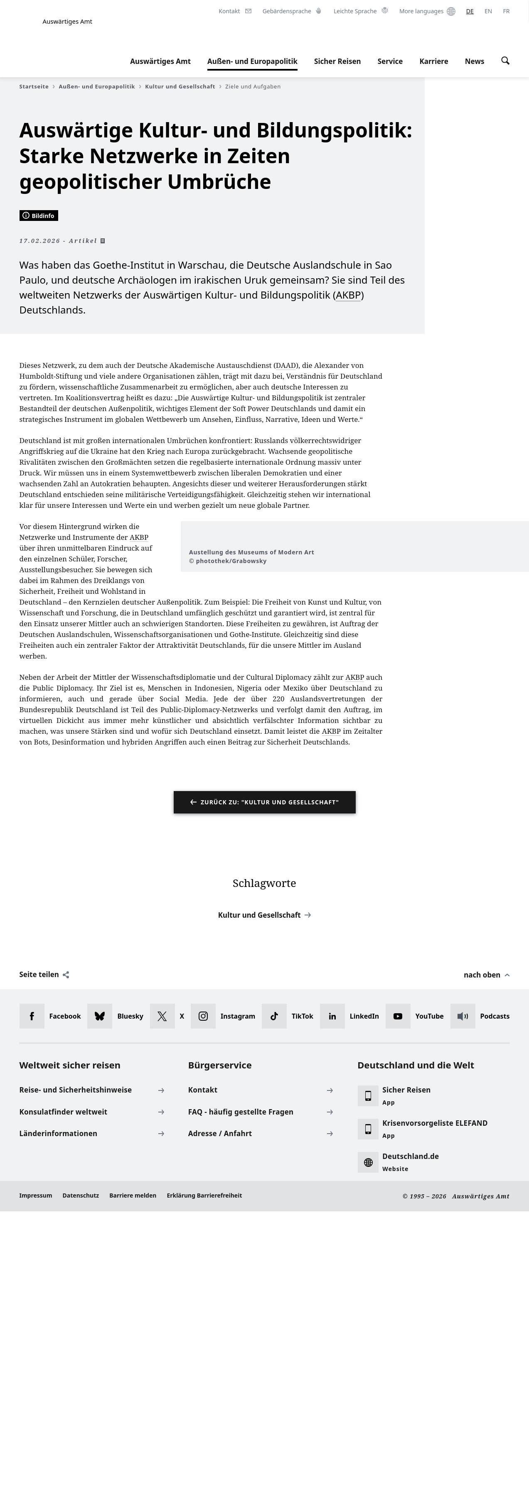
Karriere (433, 61)
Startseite (37, 86)
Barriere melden (132, 1476)
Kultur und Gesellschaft (183, 86)
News (475, 61)
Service (390, 61)
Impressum (36, 1476)
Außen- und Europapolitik (252, 61)
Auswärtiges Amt (160, 61)
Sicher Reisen (337, 61)
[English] (488, 11)
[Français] (506, 11)
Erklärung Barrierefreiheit (204, 1476)
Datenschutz (81, 1476)
